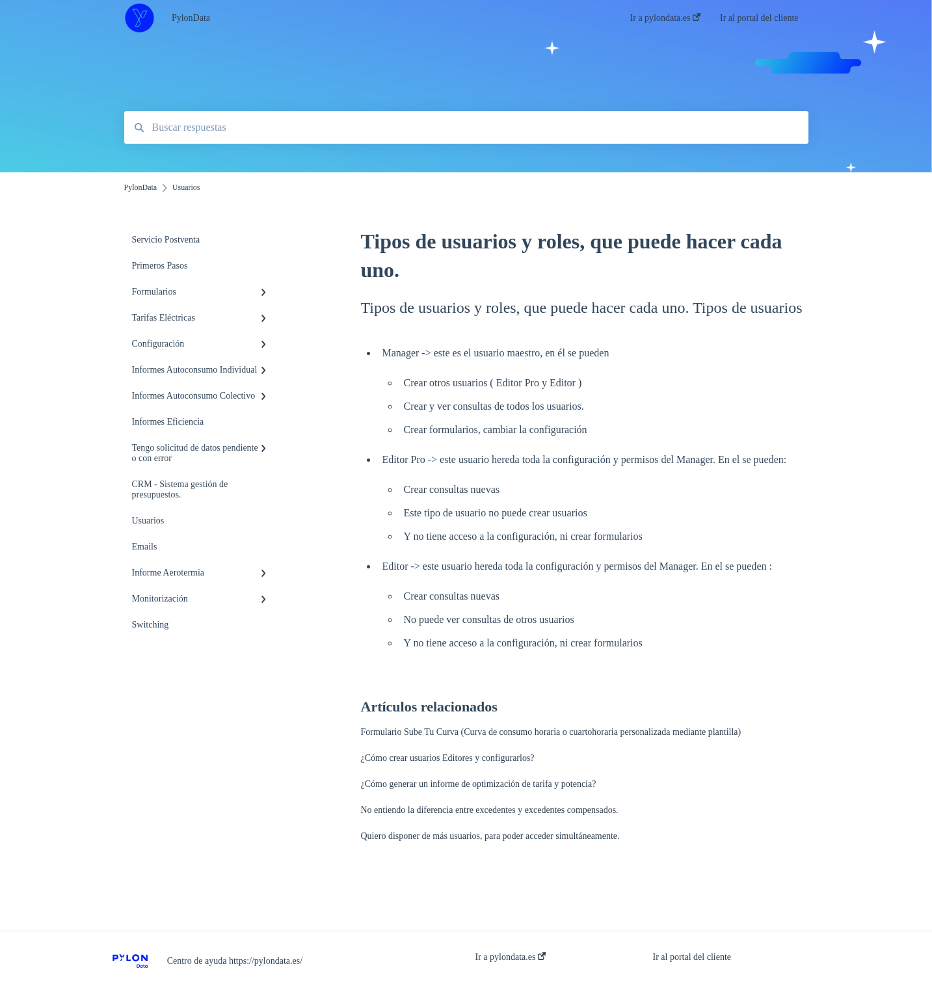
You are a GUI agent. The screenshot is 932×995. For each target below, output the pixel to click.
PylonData (191, 18)
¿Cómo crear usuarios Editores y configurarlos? (448, 758)
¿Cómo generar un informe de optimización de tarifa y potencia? (478, 784)
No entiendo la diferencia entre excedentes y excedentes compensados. (490, 810)
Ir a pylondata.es (510, 957)
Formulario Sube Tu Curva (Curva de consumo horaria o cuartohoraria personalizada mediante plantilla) (551, 732)
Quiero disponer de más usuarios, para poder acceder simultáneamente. (490, 836)
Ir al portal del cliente (692, 957)
